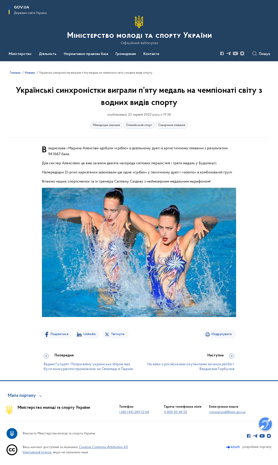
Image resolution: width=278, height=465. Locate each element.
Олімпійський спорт (139, 125)
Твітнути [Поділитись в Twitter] (117, 334)
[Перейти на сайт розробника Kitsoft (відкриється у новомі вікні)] (233, 447)
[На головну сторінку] (139, 30)
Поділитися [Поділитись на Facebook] (59, 334)
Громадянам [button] (126, 54)
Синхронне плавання (171, 125)
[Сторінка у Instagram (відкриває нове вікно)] (242, 53)
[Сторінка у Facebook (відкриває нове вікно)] (222, 53)
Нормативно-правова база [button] (86, 54)
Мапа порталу (22, 395)
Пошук (264, 54)
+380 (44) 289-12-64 (134, 412)
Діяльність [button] (47, 54)
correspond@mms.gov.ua (227, 412)
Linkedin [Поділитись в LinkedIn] (90, 334)
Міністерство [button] (20, 54)
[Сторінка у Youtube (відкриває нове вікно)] (235, 53)
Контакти (151, 54)
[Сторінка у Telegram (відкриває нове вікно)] (228, 53)
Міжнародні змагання (106, 125)
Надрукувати (222, 334)
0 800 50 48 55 (175, 412)
